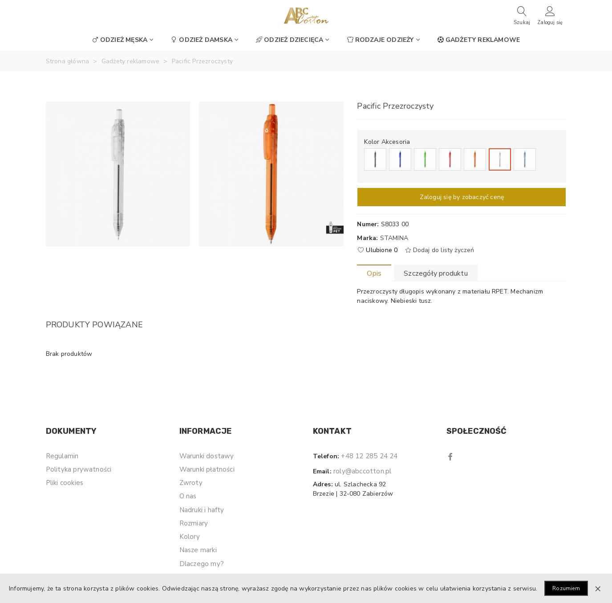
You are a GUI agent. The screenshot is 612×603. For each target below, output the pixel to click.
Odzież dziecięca (289, 40)
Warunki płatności (207, 469)
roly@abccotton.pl (362, 471)
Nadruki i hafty (201, 509)
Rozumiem (566, 588)
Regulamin (62, 456)
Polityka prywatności (79, 469)
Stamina (394, 238)
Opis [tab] (374, 273)
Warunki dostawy (206, 456)
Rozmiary (193, 523)
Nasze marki (198, 550)
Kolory (189, 536)
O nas (188, 496)
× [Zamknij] (598, 588)
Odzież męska (119, 40)
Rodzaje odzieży (380, 40)
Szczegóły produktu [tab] (436, 273)
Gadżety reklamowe (479, 40)
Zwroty (191, 482)
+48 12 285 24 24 (369, 456)
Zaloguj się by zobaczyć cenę (462, 197)
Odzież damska (201, 40)
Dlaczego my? (201, 563)
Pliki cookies (65, 482)
